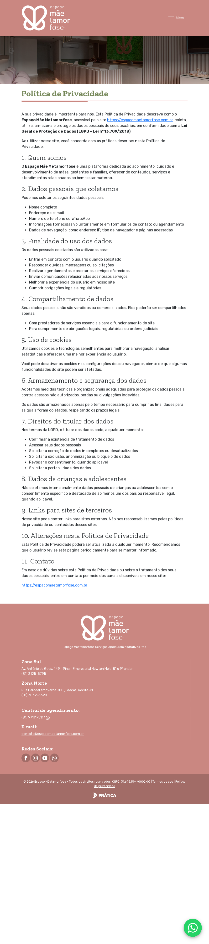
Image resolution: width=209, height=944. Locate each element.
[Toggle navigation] (177, 18)
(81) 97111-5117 (35, 717)
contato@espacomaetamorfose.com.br (52, 734)
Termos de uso (162, 781)
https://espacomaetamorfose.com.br (140, 117)
